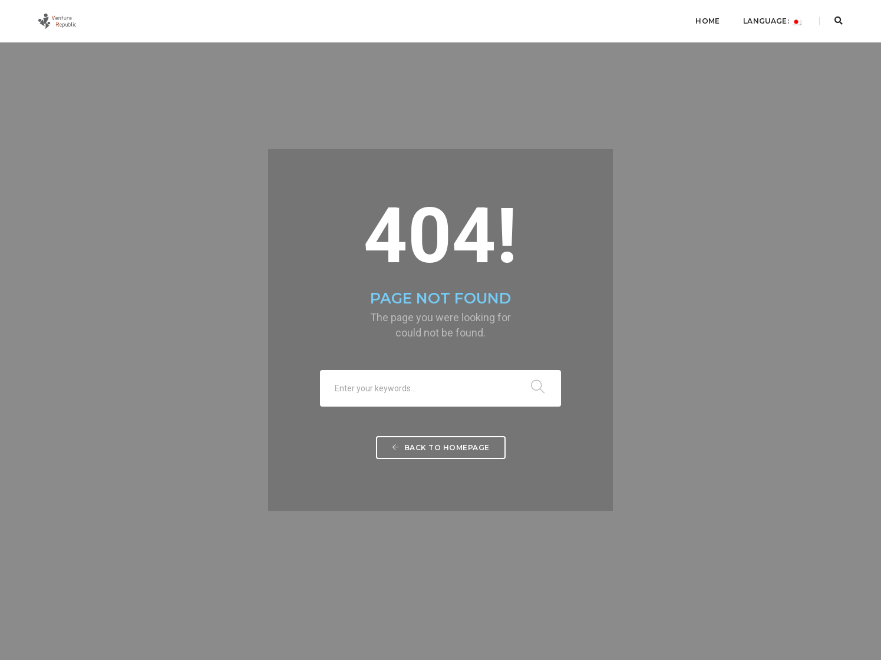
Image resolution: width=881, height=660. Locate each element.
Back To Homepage (441, 447)
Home (707, 20)
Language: (772, 20)
